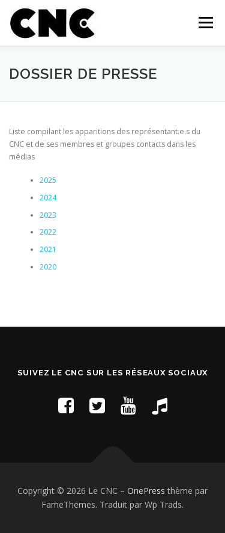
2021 (48, 249)
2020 (48, 267)
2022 (48, 232)
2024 (48, 198)
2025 (48, 180)
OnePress (146, 490)
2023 (48, 215)
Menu (205, 22)
